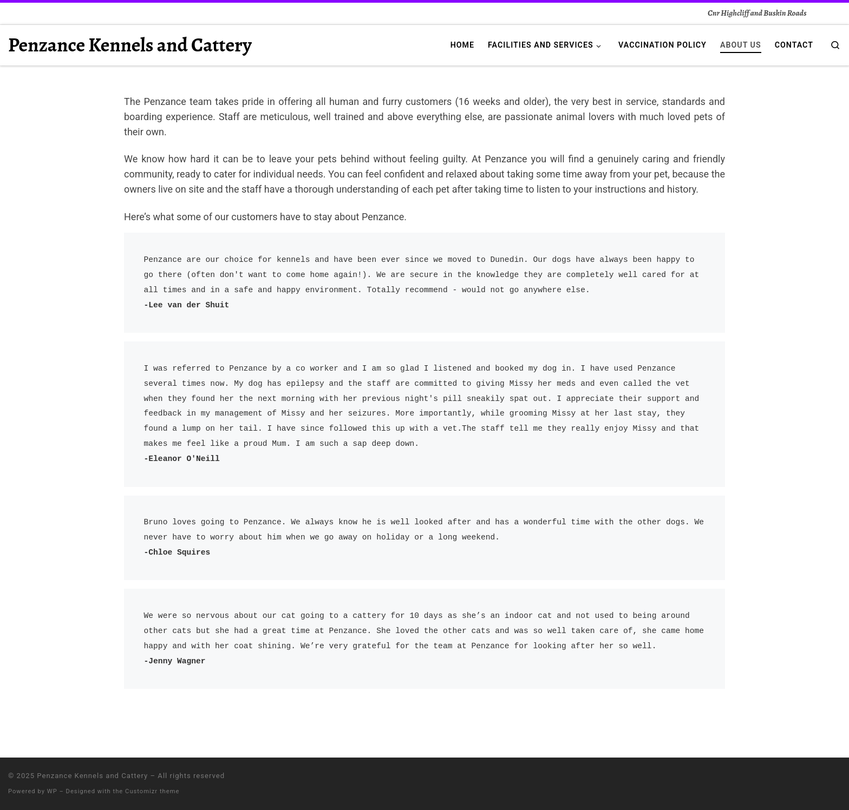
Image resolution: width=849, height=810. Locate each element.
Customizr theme (152, 791)
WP (52, 791)
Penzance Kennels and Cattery (92, 776)
